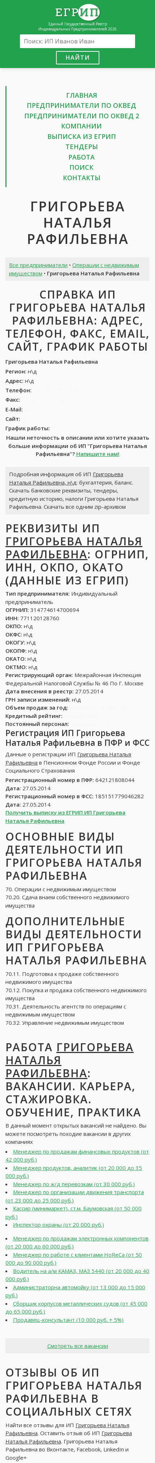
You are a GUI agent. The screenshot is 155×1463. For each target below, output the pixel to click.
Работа (81, 157)
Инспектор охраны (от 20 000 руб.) (58, 1224)
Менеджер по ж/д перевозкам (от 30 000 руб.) (74, 1184)
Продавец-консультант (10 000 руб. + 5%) (68, 1319)
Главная (81, 95)
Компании (81, 126)
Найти (77, 57)
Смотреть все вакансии (77, 1345)
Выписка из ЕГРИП (81, 136)
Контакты (81, 177)
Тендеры (81, 146)
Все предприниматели (38, 265)
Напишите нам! (97, 453)
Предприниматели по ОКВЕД (81, 105)
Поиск (81, 167)
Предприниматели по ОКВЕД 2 (81, 115)
